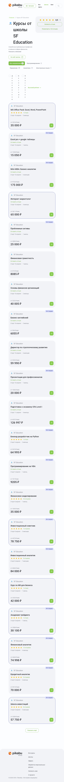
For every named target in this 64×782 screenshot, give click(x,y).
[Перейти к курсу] (51, 125)
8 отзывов (26, 707)
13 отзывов (27, 647)
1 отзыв (25, 112)
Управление (15, 68)
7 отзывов (26, 529)
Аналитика (28, 68)
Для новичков (12, 87)
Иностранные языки (44, 68)
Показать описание (15, 51)
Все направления (17, 63)
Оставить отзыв (16, 142)
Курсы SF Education (23, 17)
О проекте (31, 775)
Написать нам (32, 771)
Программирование (34, 63)
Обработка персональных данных (36, 766)
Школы (46, 4)
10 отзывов (26, 499)
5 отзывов (26, 558)
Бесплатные (18, 86)
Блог (52, 4)
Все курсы (40, 6)
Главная (11, 17)
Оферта (30, 761)
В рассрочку (25, 86)
